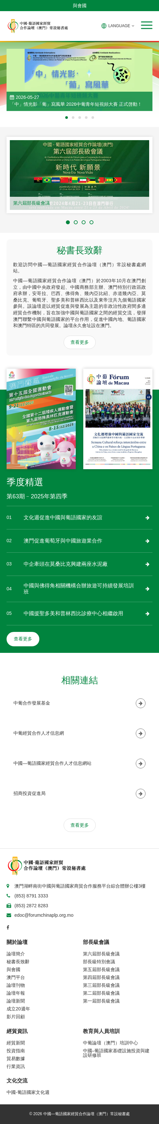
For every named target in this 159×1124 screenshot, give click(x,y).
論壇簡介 (16, 953)
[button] (146, 25)
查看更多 (79, 342)
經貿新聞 (16, 1042)
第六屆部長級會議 (31, 203)
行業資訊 (16, 1066)
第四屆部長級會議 (101, 977)
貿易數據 (16, 1058)
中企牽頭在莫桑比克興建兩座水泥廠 (66, 564)
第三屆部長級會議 (101, 985)
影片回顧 (16, 1016)
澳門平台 (16, 977)
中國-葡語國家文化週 (28, 1092)
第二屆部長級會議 (101, 993)
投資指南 (16, 1050)
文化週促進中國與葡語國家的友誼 (63, 517)
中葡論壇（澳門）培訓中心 (110, 1042)
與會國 (80, 5)
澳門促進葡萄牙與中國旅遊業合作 (63, 541)
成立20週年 (18, 1008)
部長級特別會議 (99, 961)
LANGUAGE (117, 25)
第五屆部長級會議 (101, 969)
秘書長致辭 (18, 961)
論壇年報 (16, 993)
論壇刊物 (16, 985)
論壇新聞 (16, 1001)
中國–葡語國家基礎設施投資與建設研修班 (116, 1053)
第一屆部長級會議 (101, 1001)
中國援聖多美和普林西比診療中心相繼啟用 (73, 613)
